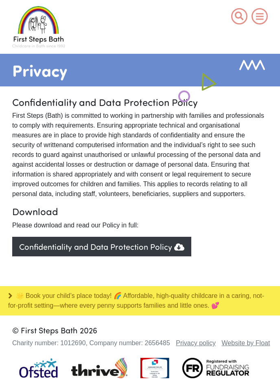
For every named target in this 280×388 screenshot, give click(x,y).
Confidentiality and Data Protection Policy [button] (101, 246)
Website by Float (246, 343)
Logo (38, 28)
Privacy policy (196, 343)
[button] (239, 16)
